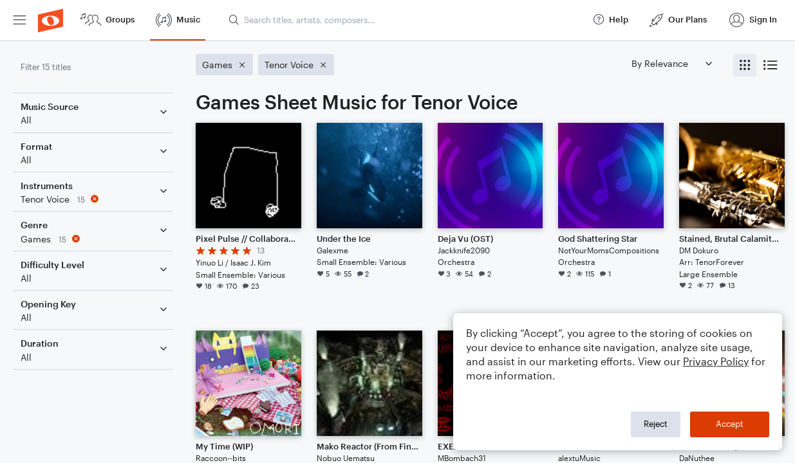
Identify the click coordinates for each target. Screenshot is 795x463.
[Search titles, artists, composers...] (404, 20)
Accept (730, 424)
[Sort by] (671, 63)
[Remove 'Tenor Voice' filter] (95, 199)
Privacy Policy (716, 361)
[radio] (744, 65)
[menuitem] (19, 20)
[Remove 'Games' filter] (95, 238)
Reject (656, 424)
